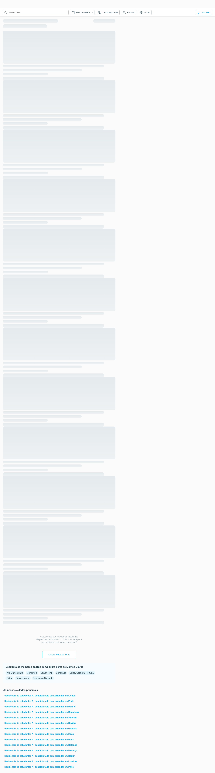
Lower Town (46, 673)
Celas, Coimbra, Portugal (82, 673)
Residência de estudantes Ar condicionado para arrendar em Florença (40, 750)
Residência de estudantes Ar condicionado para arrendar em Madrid (40, 706)
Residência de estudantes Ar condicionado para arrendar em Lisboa (39, 695)
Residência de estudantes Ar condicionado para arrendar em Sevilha (40, 723)
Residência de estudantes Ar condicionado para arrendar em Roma (39, 739)
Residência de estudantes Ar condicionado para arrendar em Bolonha (40, 745)
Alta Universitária (15, 673)
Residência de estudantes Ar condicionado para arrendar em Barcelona (41, 712)
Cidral (9, 678)
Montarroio (32, 673)
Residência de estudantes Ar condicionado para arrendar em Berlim (39, 756)
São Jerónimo (22, 678)
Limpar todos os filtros (59, 654)
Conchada (61, 673)
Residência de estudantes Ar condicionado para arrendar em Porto (39, 701)
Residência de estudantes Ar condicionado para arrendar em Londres (40, 761)
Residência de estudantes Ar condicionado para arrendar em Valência (40, 717)
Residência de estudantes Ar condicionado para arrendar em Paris (39, 767)
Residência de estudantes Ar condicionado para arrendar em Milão (39, 734)
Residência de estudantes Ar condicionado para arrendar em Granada (40, 728)
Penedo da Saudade (43, 678)
